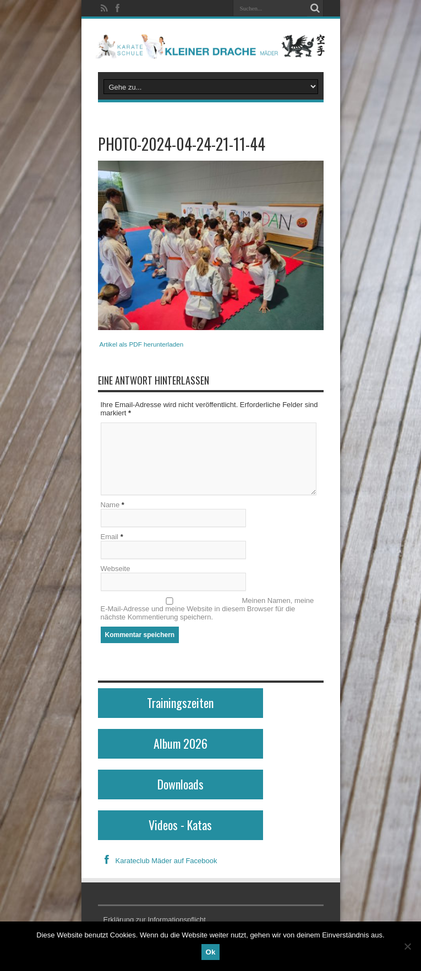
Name (110, 505)
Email (110, 537)
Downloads (180, 784)
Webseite (115, 568)
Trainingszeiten (180, 702)
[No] (407, 946)
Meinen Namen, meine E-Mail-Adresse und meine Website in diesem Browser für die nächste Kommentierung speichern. (207, 608)
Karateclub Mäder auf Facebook (157, 861)
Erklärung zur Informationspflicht (154, 919)
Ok (211, 952)
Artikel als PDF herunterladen (142, 344)
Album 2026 (180, 743)
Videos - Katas (180, 824)
